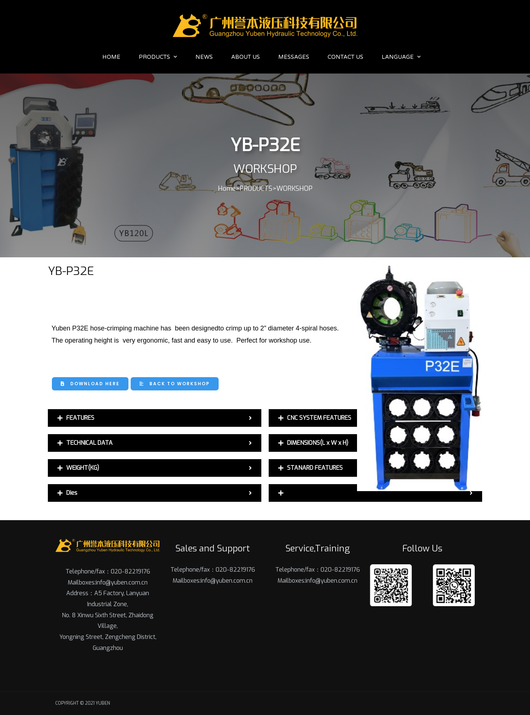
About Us (245, 57)
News (204, 57)
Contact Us (345, 57)
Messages (293, 57)
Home (111, 57)
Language (401, 56)
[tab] (154, 418)
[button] (90, 384)
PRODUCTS (158, 56)
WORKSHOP (294, 188)
